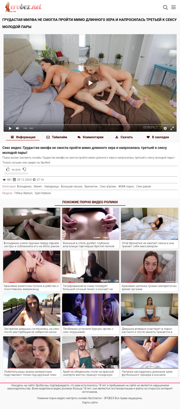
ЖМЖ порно (126, 186)
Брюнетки (91, 186)
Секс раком (143, 186)
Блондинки (24, 186)
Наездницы (51, 186)
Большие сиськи (71, 186)
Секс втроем (108, 186)
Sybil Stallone (43, 193)
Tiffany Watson (23, 193)
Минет (38, 186)
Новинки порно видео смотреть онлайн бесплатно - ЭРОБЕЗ (75, 398)
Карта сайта (90, 402)
